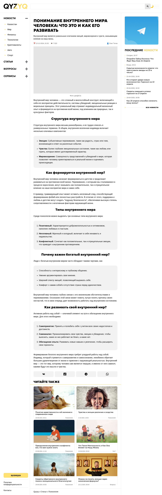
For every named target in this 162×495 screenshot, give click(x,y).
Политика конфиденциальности (13, 483)
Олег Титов (113, 43)
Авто (9, 50)
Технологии (12, 40)
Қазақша (16, 475)
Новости (10, 18)
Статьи (8, 61)
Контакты (7, 490)
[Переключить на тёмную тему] (141, 6)
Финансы (11, 35)
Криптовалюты (14, 45)
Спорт (10, 55)
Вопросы (10, 68)
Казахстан (12, 24)
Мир (9, 29)
